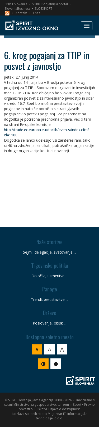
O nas (35, 13)
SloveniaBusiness (17, 8)
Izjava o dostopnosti (65, 409)
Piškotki (41, 409)
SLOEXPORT (43, 8)
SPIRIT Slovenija (16, 4)
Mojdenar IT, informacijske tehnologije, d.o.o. (61, 415)
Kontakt (21, 13)
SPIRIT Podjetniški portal (50, 4)
